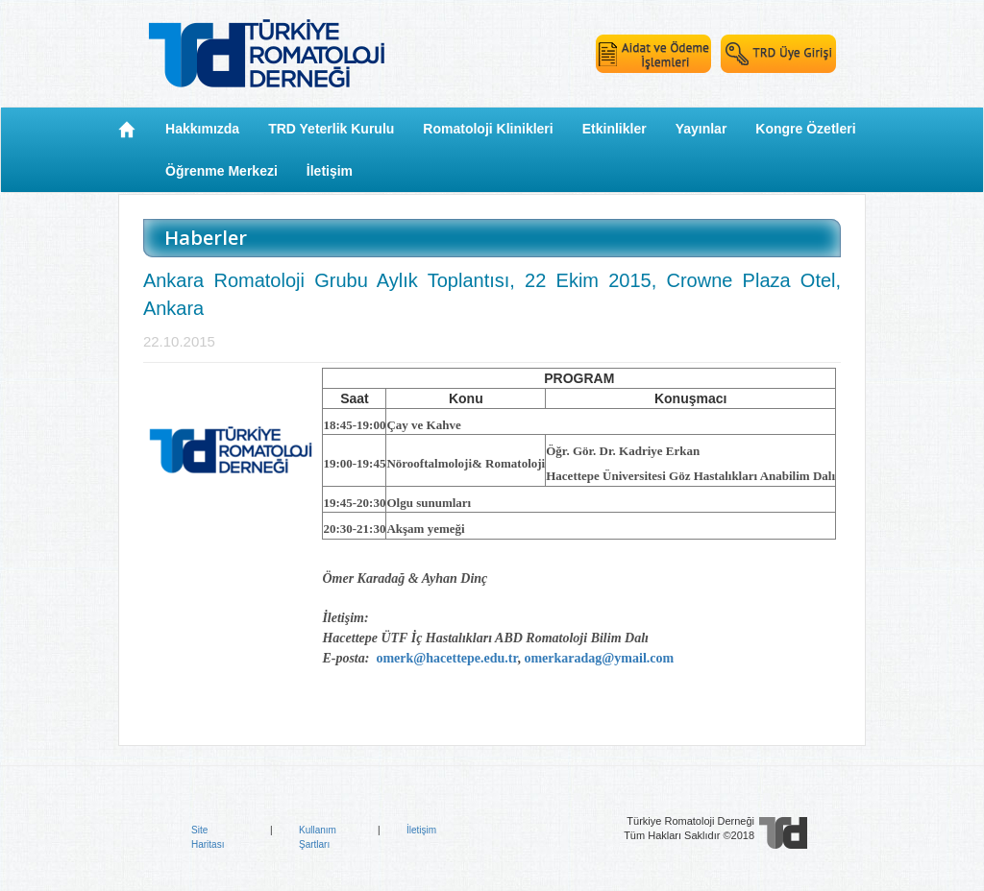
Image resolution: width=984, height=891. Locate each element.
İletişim (421, 830)
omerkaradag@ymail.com (599, 658)
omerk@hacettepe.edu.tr (446, 658)
